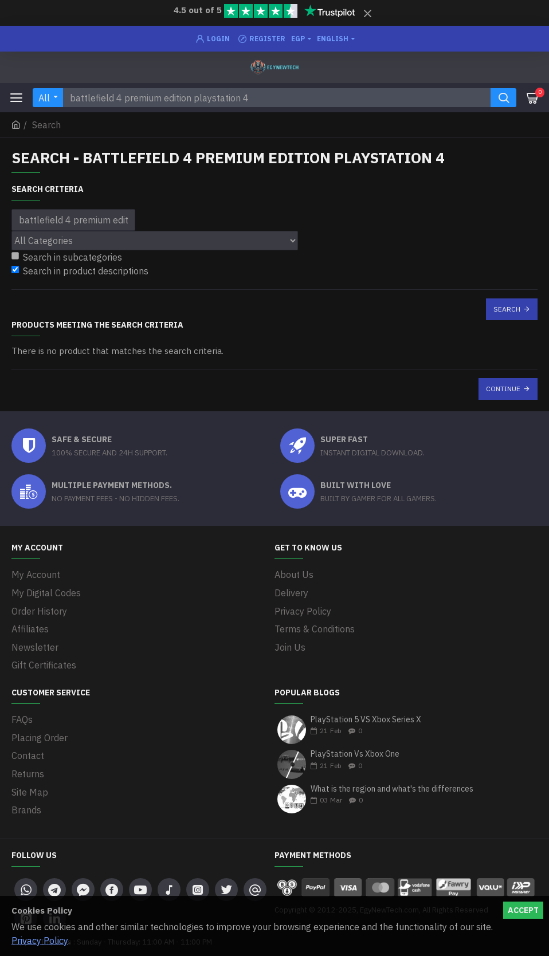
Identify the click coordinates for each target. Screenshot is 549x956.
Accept (523, 910)
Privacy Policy (39, 940)
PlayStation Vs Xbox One (355, 745)
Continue (503, 388)
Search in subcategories (66, 257)
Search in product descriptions (79, 271)
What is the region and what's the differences (392, 780)
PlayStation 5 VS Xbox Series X (366, 710)
